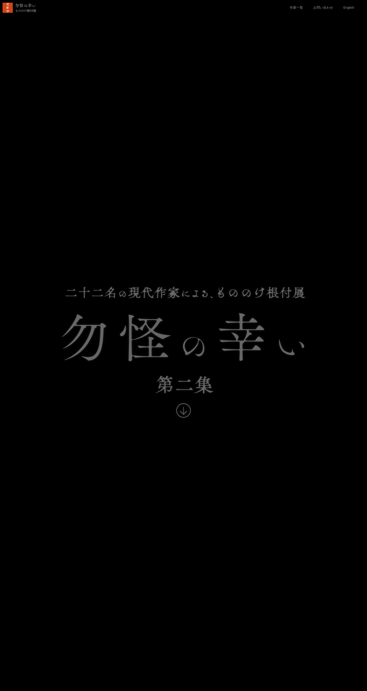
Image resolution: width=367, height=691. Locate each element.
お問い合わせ (323, 7)
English (348, 7)
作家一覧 (296, 7)
